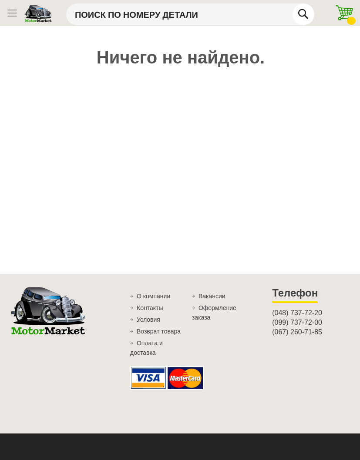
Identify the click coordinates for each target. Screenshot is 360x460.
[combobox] (190, 14)
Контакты (150, 307)
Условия (148, 319)
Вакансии (212, 296)
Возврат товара (159, 331)
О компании (153, 296)
